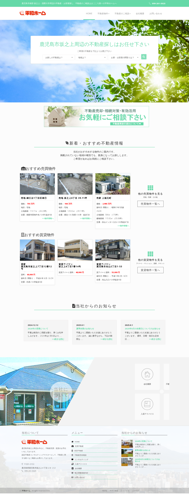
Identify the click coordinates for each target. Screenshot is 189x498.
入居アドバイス (79, 468)
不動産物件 (103, 13)
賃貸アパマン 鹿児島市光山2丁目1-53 (109, 270)
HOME (89, 13)
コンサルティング (80, 464)
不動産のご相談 (123, 13)
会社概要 (140, 13)
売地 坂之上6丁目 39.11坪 (73, 200)
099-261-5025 (157, 3)
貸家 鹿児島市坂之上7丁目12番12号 (36, 271)
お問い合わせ (155, 13)
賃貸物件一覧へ (150, 272)
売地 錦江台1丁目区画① (34, 200)
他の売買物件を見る (150, 193)
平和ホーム (26, 495)
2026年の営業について (38, 333)
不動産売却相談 (79, 459)
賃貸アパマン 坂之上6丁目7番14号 (70, 270)
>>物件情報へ (48, 220)
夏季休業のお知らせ (85, 333)
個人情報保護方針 (80, 477)
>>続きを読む (58, 343)
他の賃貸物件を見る (150, 262)
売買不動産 (77, 451)
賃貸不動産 (77, 455)
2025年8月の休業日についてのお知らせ (142, 333)
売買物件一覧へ (150, 203)
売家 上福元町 (103, 200)
